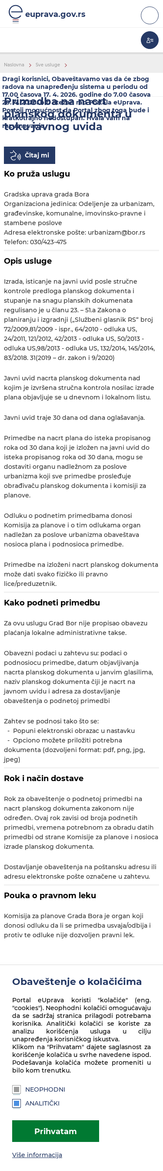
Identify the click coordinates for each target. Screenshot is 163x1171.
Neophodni (38, 1089)
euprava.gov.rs (55, 14)
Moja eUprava (150, 40)
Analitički (36, 1103)
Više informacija (37, 1155)
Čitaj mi (37, 155)
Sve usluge (48, 65)
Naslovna (14, 65)
